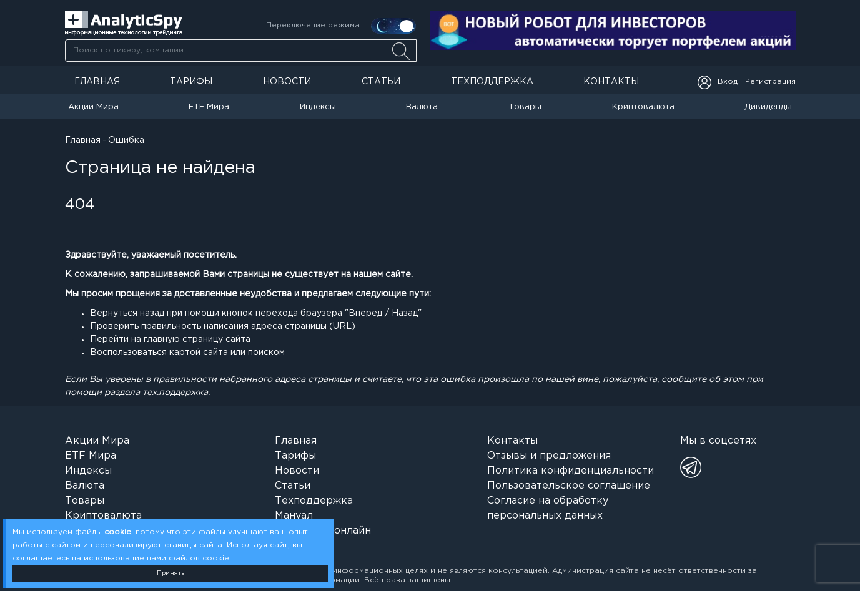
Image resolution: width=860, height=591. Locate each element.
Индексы (318, 107)
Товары (524, 107)
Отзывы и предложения (549, 456)
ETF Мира (209, 107)
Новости (287, 81)
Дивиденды (768, 107)
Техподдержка (492, 81)
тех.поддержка (175, 392)
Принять (170, 573)
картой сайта (198, 352)
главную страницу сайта (197, 339)
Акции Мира (93, 107)
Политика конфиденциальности (570, 471)
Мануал (294, 515)
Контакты (611, 81)
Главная (97, 81)
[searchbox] (241, 50)
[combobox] (240, 50)
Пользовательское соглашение (568, 486)
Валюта (422, 107)
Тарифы (191, 81)
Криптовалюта (643, 107)
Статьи (381, 81)
